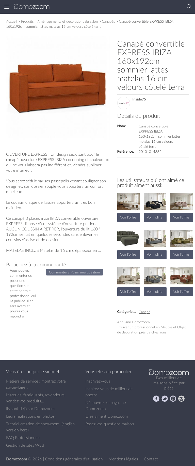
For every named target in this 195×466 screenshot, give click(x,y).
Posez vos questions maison (110, 424)
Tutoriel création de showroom (32, 424)
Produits (27, 21)
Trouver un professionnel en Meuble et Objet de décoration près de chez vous (151, 329)
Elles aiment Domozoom (107, 416)
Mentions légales (124, 459)
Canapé (144, 311)
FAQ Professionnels (23, 437)
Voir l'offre (128, 217)
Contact (151, 459)
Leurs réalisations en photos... (31, 416)
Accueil (11, 21)
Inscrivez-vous (98, 381)
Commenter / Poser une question (74, 272)
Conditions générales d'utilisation (74, 459)
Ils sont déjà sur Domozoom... (31, 408)
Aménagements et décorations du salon (68, 21)
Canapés (108, 21)
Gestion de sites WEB (25, 445)
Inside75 (139, 99)
